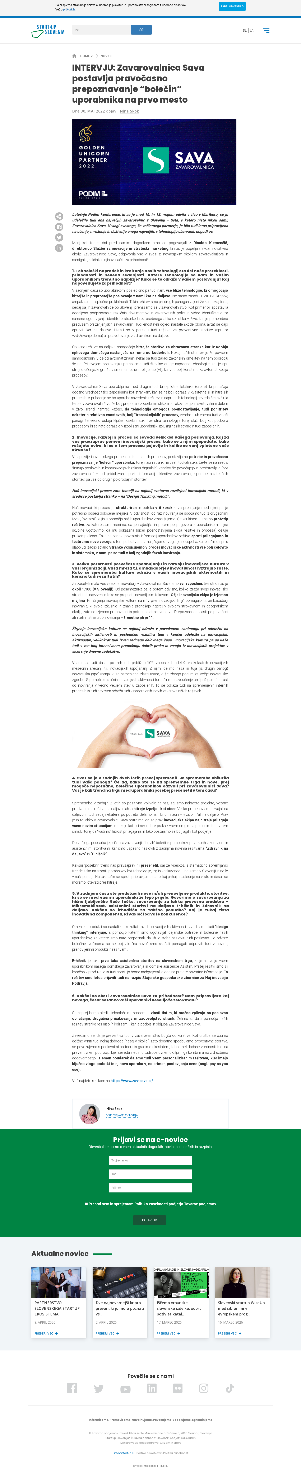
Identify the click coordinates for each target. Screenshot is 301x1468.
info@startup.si (124, 1453)
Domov (86, 56)
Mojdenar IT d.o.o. (156, 1465)
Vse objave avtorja (122, 1115)
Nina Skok (129, 111)
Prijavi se (149, 1220)
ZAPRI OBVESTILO (232, 6)
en (252, 30)
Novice (106, 56)
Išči (141, 30)
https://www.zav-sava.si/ (132, 1080)
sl (245, 30)
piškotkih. (69, 9)
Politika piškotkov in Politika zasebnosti (162, 1453)
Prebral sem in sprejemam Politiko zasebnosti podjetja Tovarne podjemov (152, 1204)
